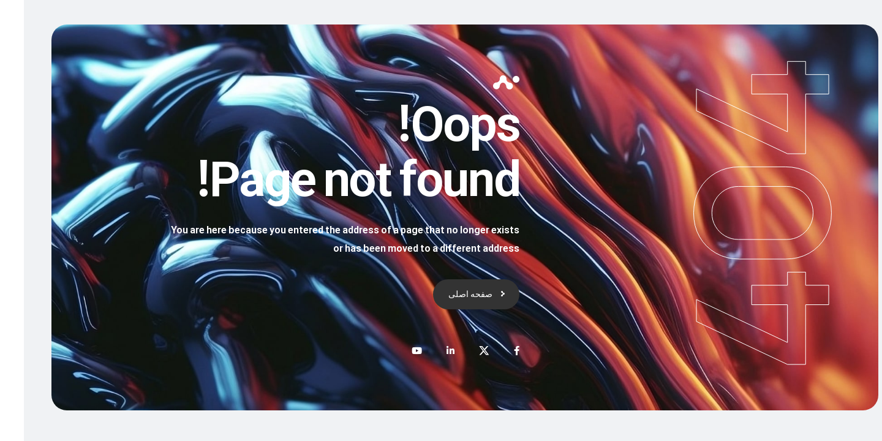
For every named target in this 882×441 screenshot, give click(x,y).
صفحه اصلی (446, 294)
